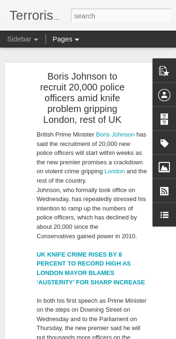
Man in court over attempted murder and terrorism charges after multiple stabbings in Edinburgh (125, 121)
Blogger (117, 334)
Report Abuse (145, 334)
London (116, 48)
